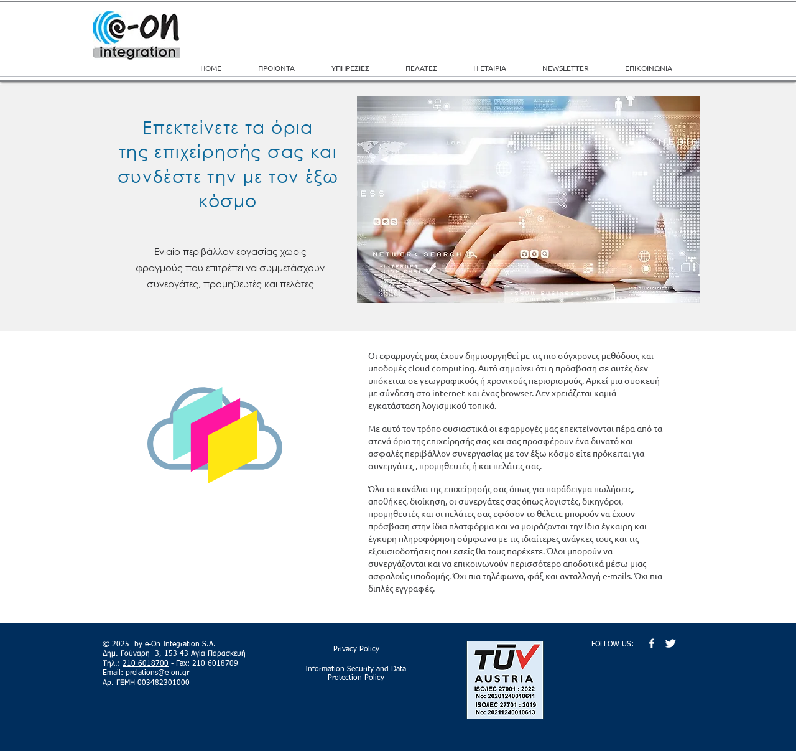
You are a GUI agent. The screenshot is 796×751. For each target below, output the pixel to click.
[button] (359, 68)
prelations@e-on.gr (157, 673)
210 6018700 (146, 664)
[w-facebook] (652, 643)
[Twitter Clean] (670, 643)
